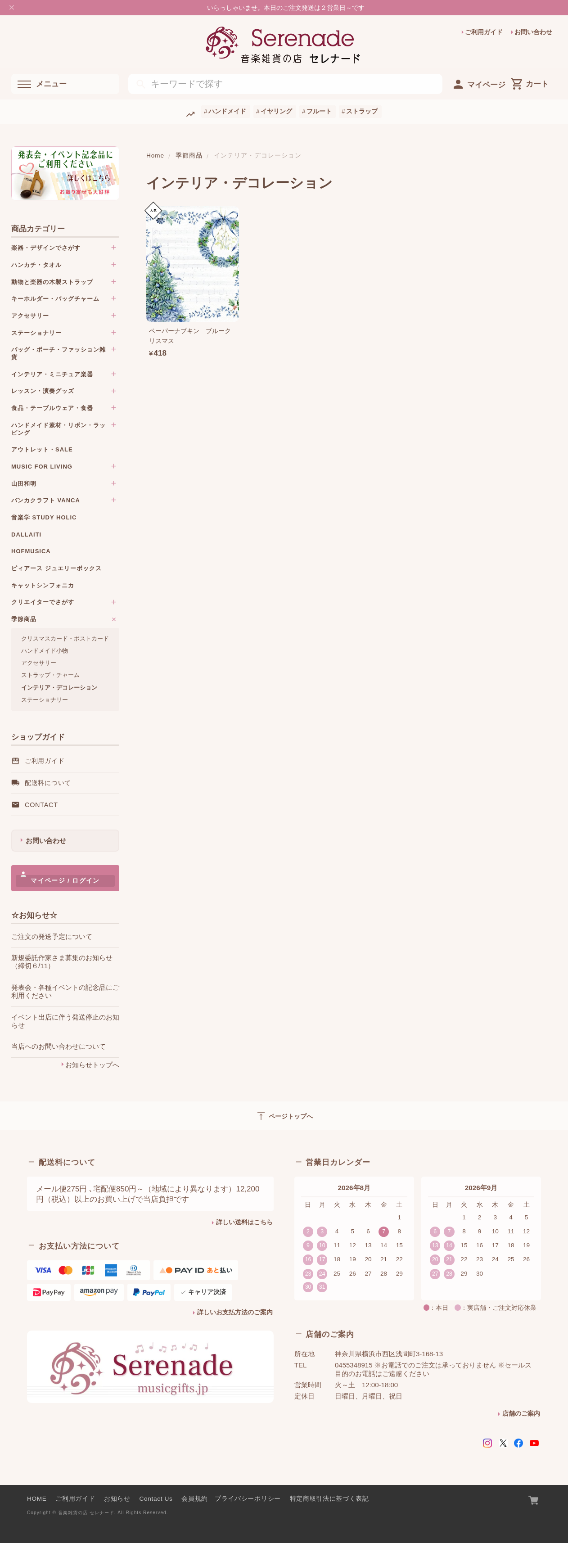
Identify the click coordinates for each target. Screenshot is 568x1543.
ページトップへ (284, 1115)
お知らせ (117, 1498)
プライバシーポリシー (248, 1498)
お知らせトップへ (92, 1065)
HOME (37, 1498)
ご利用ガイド (484, 32)
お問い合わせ (533, 32)
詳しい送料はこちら (244, 1222)
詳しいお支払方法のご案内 (235, 1312)
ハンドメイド (227, 111)
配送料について (48, 782)
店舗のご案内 (521, 1413)
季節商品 (189, 155)
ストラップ (362, 111)
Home (155, 155)
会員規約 (194, 1498)
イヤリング (276, 111)
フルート (319, 111)
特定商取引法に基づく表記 (329, 1498)
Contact (41, 804)
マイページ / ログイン (65, 880)
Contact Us (156, 1498)
